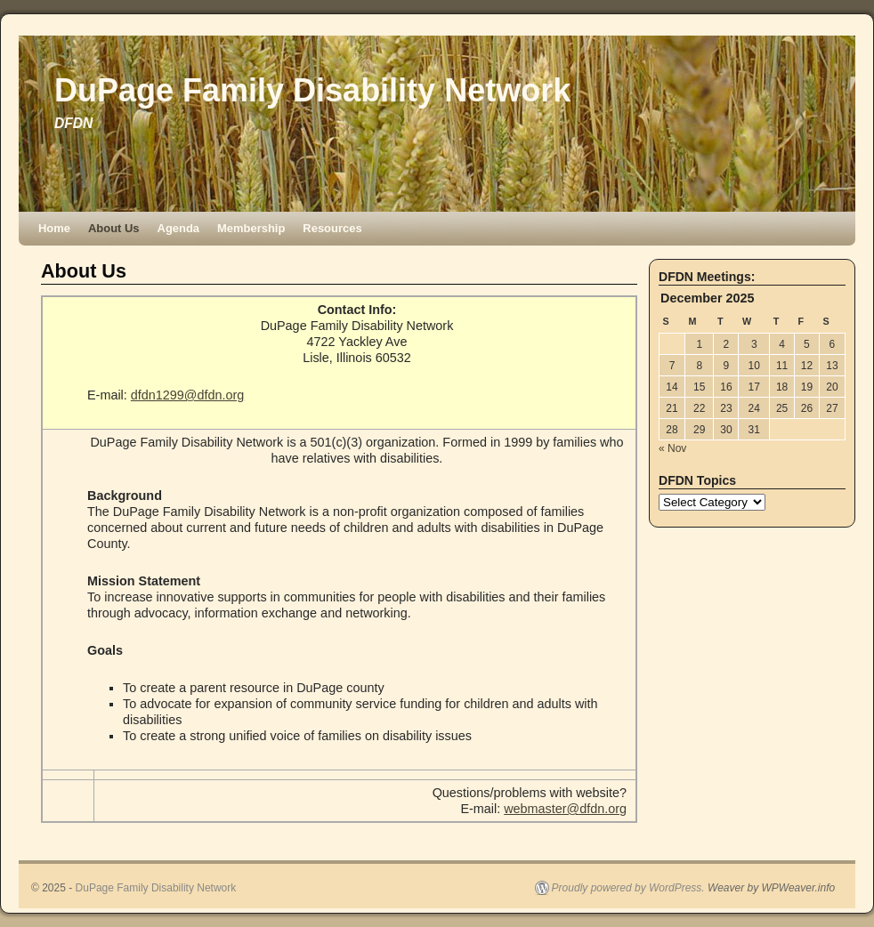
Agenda (179, 228)
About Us (114, 228)
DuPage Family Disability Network (312, 90)
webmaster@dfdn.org (565, 809)
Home (54, 228)
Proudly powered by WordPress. (628, 888)
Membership (251, 228)
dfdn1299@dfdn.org (187, 395)
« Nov (672, 448)
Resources (332, 228)
